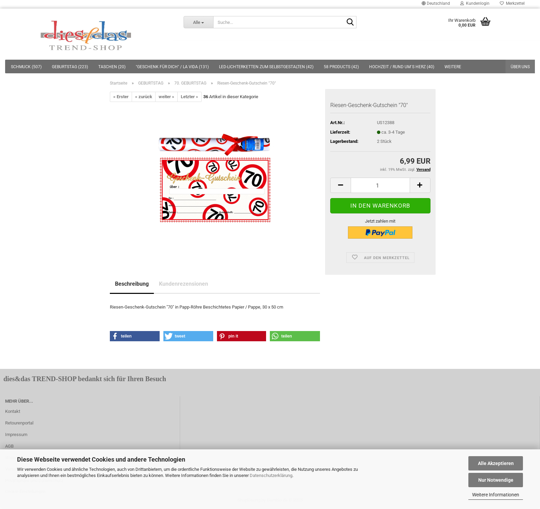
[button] (135, 336)
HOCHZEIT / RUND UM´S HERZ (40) (401, 66)
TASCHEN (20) (112, 66)
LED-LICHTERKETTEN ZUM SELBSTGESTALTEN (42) (266, 66)
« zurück (143, 96)
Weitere (452, 66)
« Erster (121, 96)
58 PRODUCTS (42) (341, 66)
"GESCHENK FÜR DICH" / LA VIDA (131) (172, 66)
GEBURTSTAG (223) (70, 66)
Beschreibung (132, 284)
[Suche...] (198, 22)
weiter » (166, 96)
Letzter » (189, 96)
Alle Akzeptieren (496, 463)
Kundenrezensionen (183, 284)
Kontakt (12, 411)
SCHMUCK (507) (26, 66)
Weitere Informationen (495, 494)
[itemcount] (380, 185)
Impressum (16, 434)
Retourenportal (19, 422)
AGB (9, 446)
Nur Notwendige (495, 480)
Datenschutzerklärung (271, 475)
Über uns (520, 66)
